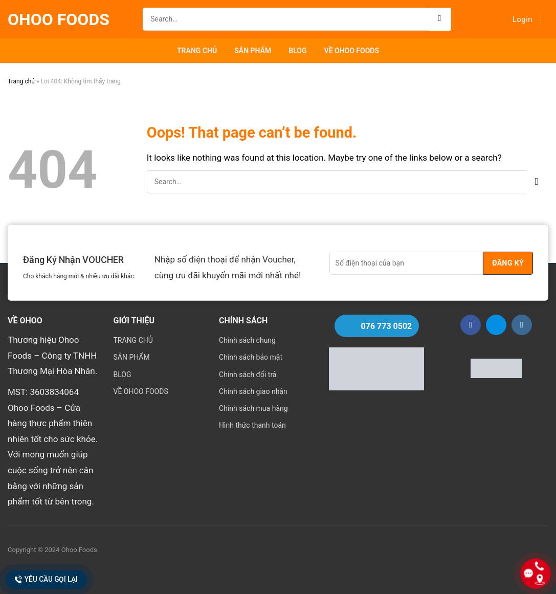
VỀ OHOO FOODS (352, 51)
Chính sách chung (247, 340)
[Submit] (439, 19)
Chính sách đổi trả (247, 374)
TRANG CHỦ (197, 51)
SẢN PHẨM (252, 51)
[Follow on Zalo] (496, 325)
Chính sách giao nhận (253, 391)
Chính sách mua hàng (253, 408)
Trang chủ (21, 81)
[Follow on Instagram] (521, 325)
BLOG (297, 51)
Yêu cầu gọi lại (46, 580)
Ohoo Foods (58, 19)
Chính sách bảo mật (250, 357)
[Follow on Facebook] (470, 325)
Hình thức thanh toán (252, 425)
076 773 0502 (386, 326)
